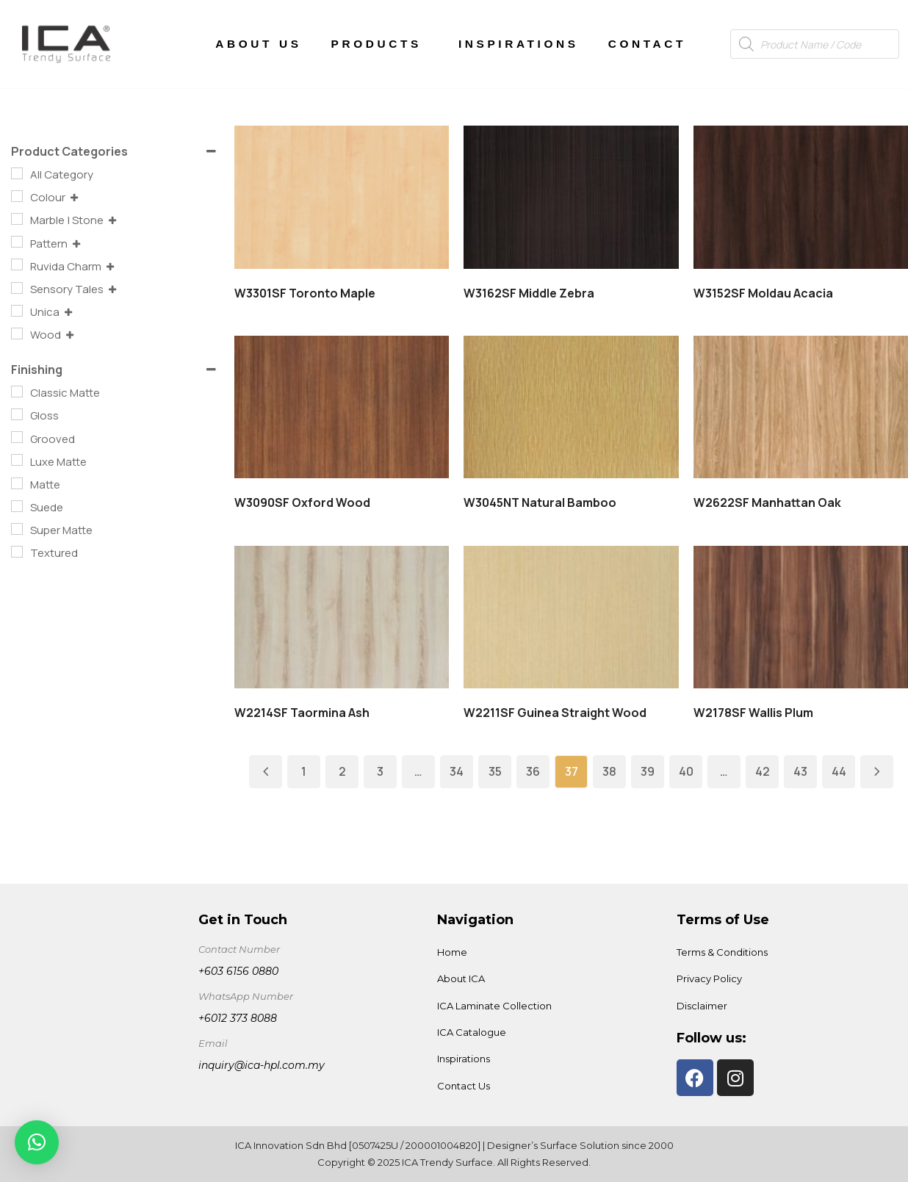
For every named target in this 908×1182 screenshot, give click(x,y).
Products (380, 44)
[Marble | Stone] (17, 219)
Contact (647, 43)
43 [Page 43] (800, 771)
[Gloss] (17, 414)
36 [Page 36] (533, 771)
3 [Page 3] (380, 771)
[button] (37, 1142)
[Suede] (17, 506)
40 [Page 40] (686, 771)
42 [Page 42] (762, 771)
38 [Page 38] (609, 771)
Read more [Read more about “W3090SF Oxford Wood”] (348, 406)
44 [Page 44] (839, 771)
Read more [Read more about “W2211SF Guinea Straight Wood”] (577, 616)
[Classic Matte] (17, 391)
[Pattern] (17, 242)
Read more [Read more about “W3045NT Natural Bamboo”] (577, 406)
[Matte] (17, 483)
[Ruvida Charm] (17, 264)
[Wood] (17, 333)
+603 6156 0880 (238, 971)
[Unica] (17, 311)
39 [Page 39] (648, 771)
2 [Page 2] (342, 771)
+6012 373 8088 (237, 1018)
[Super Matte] (17, 529)
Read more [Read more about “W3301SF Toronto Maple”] (348, 197)
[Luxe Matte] (17, 460)
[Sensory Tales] (17, 288)
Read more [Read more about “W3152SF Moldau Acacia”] (806, 197)
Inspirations (518, 43)
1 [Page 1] (303, 771)
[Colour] (17, 196)
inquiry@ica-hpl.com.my (261, 1065)
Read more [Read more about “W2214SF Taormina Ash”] (348, 616)
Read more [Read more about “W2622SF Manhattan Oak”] (806, 406)
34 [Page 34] (457, 771)
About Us (258, 43)
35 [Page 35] (495, 771)
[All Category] (17, 173)
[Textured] (17, 552)
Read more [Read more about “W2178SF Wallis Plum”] (806, 616)
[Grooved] (17, 437)
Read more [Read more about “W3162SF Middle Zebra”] (577, 197)
